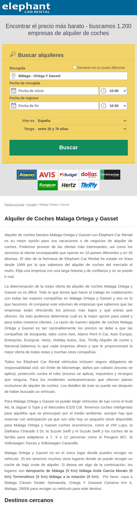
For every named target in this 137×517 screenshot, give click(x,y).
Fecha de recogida (24, 83)
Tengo (29, 129)
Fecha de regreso (23, 98)
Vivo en (28, 121)
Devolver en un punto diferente (101, 68)
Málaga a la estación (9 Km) (74, 476)
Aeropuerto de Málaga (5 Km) (52, 470)
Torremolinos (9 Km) (30, 476)
